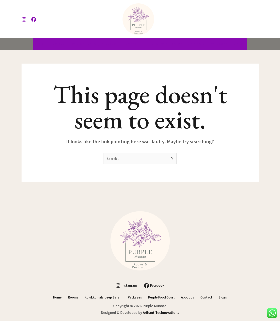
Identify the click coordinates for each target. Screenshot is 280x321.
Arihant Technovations (161, 312)
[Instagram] (24, 19)
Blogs (238, 44)
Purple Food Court (164, 44)
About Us (196, 44)
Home (41, 44)
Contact (219, 44)
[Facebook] (33, 19)
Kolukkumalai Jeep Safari (94, 44)
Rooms (58, 44)
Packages (132, 44)
